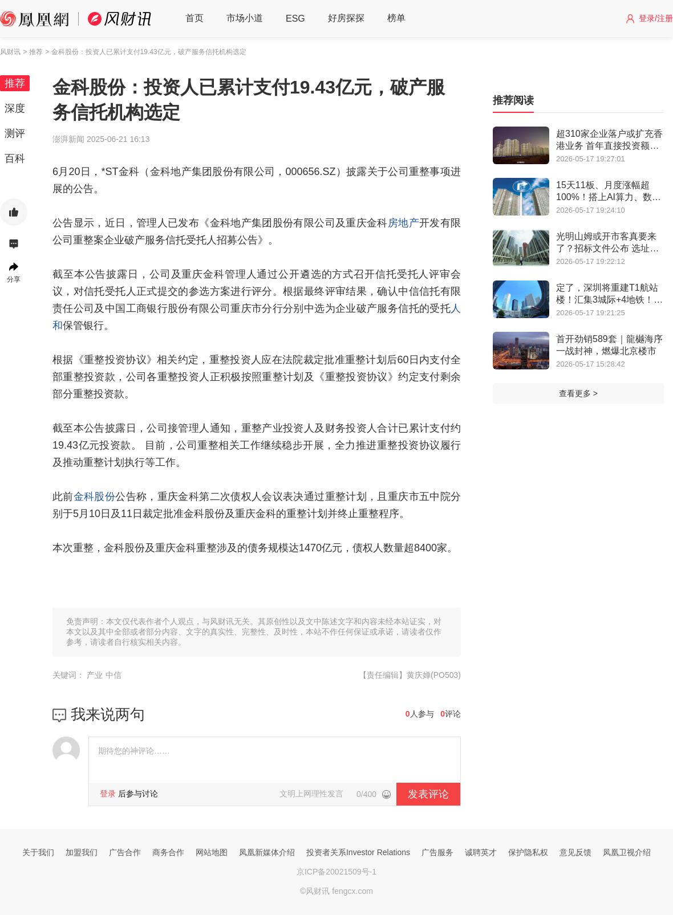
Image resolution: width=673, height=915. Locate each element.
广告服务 (437, 852)
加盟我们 (82, 852)
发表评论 (428, 794)
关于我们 (38, 852)
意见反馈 (575, 852)
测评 (15, 133)
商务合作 (168, 852)
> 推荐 (32, 52)
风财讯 (10, 52)
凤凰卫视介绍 (627, 852)
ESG (295, 18)
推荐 (15, 83)
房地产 (403, 223)
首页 (194, 18)
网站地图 (212, 852)
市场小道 (244, 18)
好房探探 (346, 18)
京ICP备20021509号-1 (336, 871)
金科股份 (94, 496)
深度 (15, 108)
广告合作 (125, 852)
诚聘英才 (481, 852)
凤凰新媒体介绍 (267, 852)
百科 (15, 158)
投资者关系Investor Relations (358, 852)
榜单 (396, 18)
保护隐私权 (528, 852)
